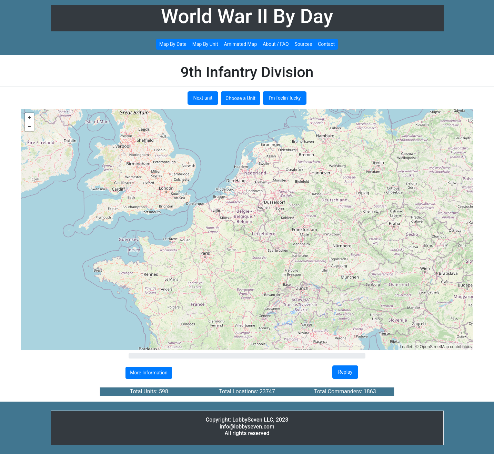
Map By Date (172, 44)
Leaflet (406, 346)
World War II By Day (247, 16)
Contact (326, 44)
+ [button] (29, 117)
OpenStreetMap (434, 346)
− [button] (29, 126)
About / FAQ (276, 44)
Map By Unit (205, 44)
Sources (303, 44)
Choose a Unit (240, 98)
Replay (345, 372)
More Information (148, 372)
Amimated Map (240, 44)
